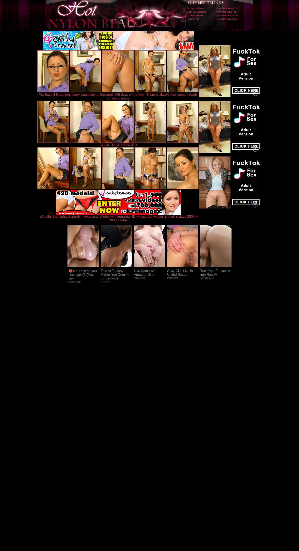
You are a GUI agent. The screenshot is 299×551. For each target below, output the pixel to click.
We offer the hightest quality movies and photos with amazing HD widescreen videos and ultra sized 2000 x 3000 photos (118, 217)
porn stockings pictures (227, 19)
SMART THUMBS (157, 464)
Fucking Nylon (193, 19)
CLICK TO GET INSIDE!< (118, 145)
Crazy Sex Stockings (196, 12)
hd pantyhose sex (195, 15)
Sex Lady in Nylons (196, 8)
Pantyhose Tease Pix (226, 12)
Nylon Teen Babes (224, 8)
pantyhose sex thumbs (226, 15)
